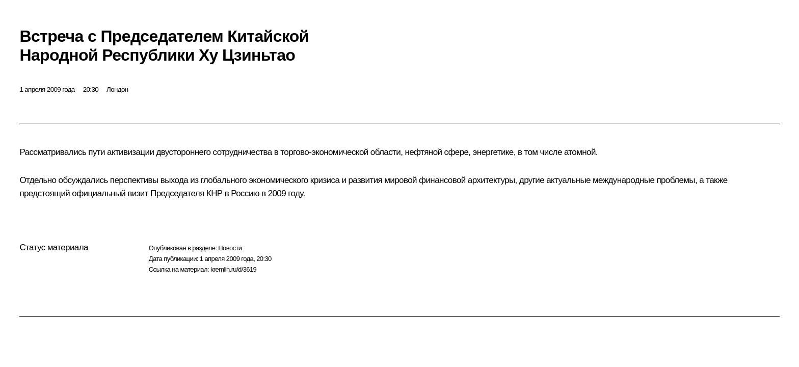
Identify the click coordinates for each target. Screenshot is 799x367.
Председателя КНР (186, 193)
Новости (230, 248)
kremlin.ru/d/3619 (233, 269)
